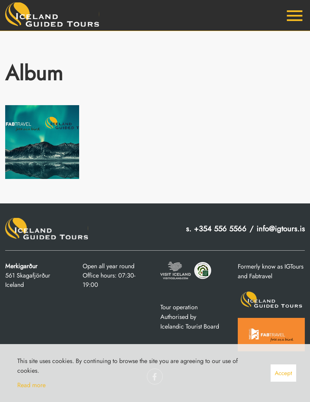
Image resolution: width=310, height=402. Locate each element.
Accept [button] (283, 373)
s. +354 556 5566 (216, 228)
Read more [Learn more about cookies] (31, 385)
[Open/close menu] (294, 15)
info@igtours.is (280, 228)
